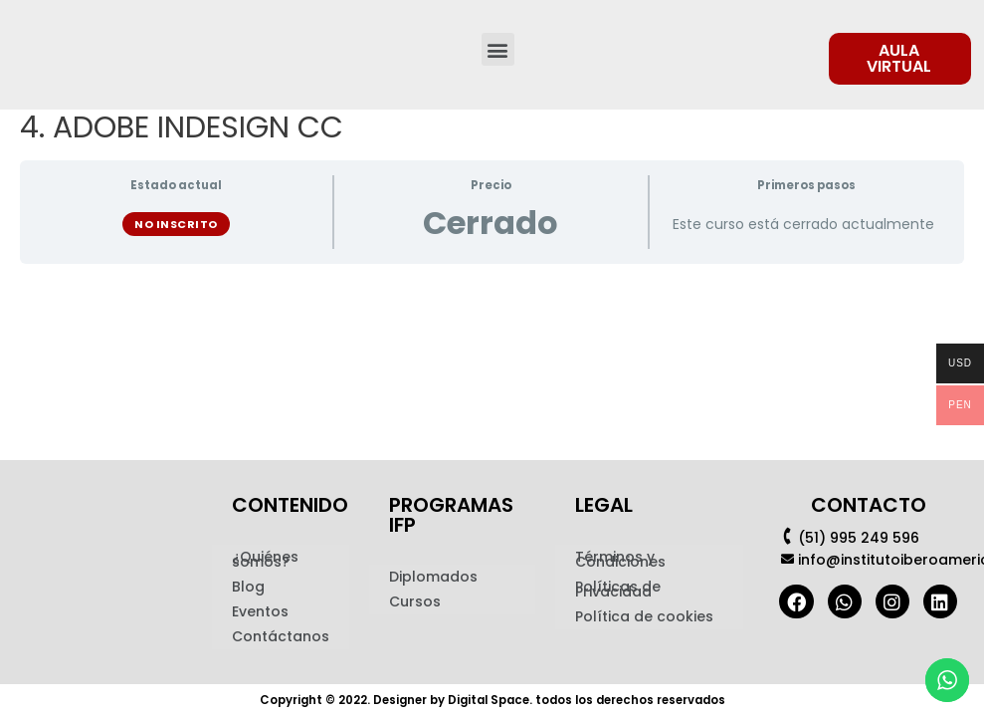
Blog (248, 588)
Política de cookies (644, 617)
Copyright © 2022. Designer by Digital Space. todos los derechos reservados (492, 700)
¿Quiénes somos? (265, 560)
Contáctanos (280, 637)
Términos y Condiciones (620, 560)
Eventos (260, 612)
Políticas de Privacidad (618, 590)
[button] (498, 49)
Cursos (415, 602)
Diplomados (433, 578)
